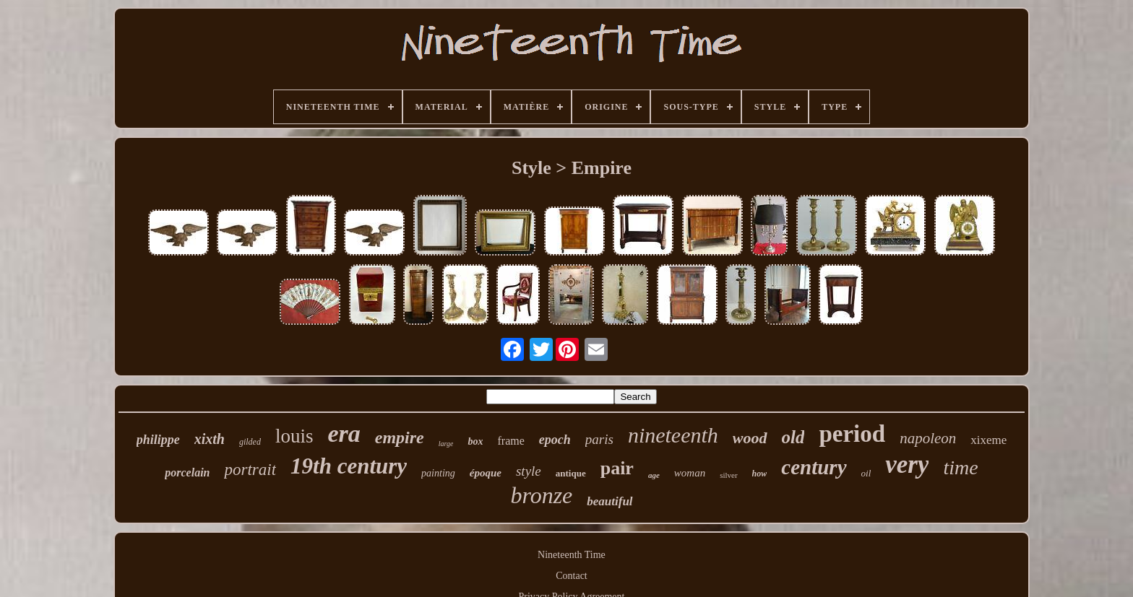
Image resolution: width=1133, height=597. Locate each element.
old (793, 437)
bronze (541, 495)
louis (294, 436)
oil (866, 473)
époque (485, 473)
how (759, 474)
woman (689, 473)
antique (571, 473)
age (654, 475)
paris (599, 439)
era (343, 433)
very (907, 464)
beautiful (609, 501)
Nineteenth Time (572, 554)
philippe (158, 439)
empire (399, 437)
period (852, 434)
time (960, 467)
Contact (571, 575)
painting (438, 473)
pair (617, 468)
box (475, 441)
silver (728, 475)
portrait (250, 470)
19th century (348, 466)
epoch (555, 439)
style (528, 471)
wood (750, 438)
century (813, 467)
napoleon (928, 438)
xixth (209, 439)
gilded (250, 442)
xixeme (988, 440)
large (446, 444)
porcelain (187, 472)
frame (510, 441)
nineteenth (673, 435)
